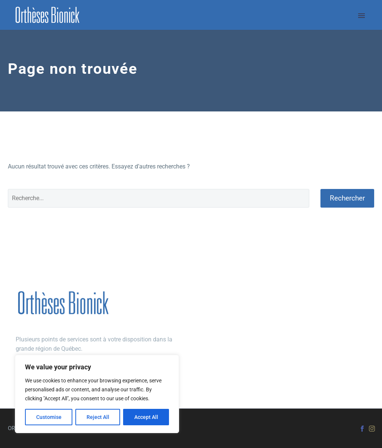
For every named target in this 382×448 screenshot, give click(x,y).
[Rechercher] (158, 198)
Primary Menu (361, 15)
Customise (49, 417)
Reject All (98, 417)
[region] (97, 394)
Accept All (146, 417)
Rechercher (347, 198)
